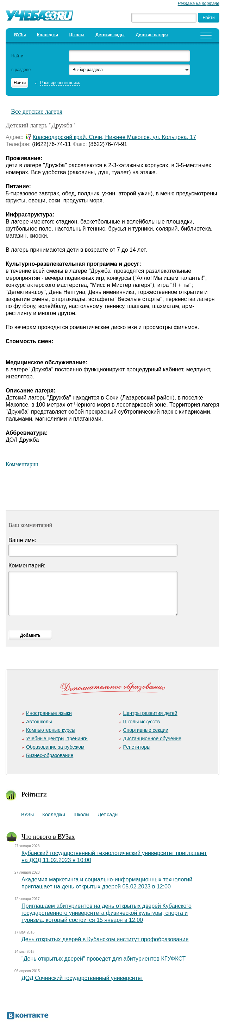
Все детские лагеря (36, 111)
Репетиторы (136, 747)
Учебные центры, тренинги (57, 738)
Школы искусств (141, 721)
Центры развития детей (150, 713)
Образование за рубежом (55, 747)
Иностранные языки (49, 713)
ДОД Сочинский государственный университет (82, 978)
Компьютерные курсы (50, 730)
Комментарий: (26, 565)
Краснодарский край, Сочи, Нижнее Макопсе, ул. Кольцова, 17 (114, 137)
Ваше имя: (22, 540)
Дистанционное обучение (152, 738)
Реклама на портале (198, 3)
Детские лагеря (152, 34)
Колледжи (47, 34)
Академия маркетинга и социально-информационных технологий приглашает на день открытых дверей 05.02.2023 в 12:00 (106, 882)
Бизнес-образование (49, 755)
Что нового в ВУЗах (48, 836)
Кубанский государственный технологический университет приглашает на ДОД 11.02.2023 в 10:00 (114, 856)
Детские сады (109, 34)
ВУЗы (20, 34)
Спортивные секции (145, 730)
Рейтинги (34, 794)
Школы (77, 34)
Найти (17, 56)
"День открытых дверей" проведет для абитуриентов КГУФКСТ (103, 959)
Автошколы (39, 721)
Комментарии (22, 464)
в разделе (21, 69)
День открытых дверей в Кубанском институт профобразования (104, 939)
